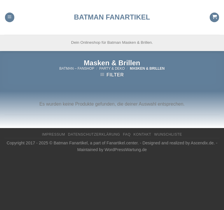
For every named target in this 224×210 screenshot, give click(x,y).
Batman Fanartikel (112, 10)
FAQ (126, 134)
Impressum (53, 134)
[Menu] (9, 10)
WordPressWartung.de (125, 149)
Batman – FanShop (77, 68)
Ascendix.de (202, 143)
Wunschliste (168, 134)
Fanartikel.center (121, 143)
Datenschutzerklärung (94, 134)
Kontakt (142, 134)
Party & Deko (112, 68)
